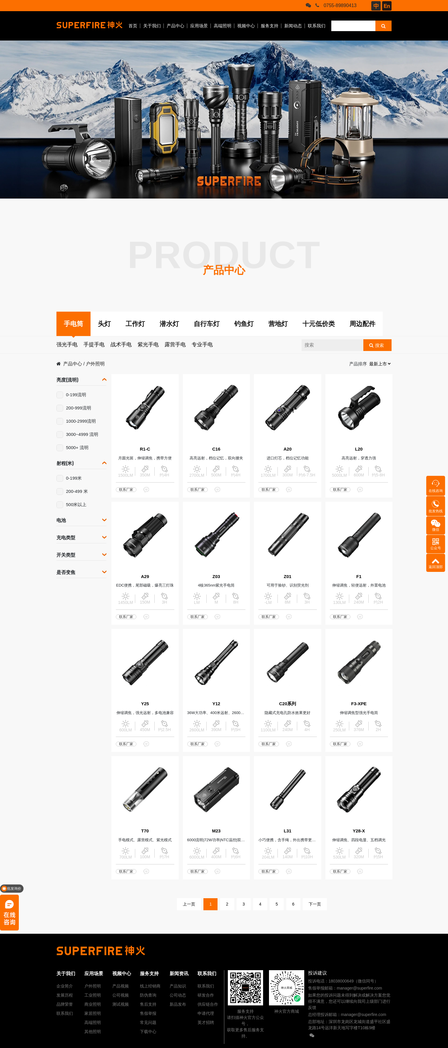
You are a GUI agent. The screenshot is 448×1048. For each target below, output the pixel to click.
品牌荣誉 (64, 1004)
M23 (216, 830)
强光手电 (67, 344)
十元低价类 (318, 324)
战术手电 (121, 344)
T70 (145, 830)
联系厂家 (126, 490)
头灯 (104, 324)
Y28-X (359, 830)
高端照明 (222, 25)
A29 (145, 576)
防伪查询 (148, 995)
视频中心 (246, 25)
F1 (359, 576)
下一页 (315, 904)
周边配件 (362, 324)
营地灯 (278, 324)
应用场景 (199, 25)
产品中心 (175, 25)
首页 (132, 25)
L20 (359, 448)
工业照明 (92, 995)
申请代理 (206, 1013)
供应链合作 (208, 1004)
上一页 (189, 904)
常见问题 (148, 1022)
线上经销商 (150, 986)
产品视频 (120, 986)
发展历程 (64, 995)
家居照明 (92, 1013)
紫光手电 (148, 344)
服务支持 (269, 25)
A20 (287, 448)
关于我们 (152, 25)
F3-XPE (359, 703)
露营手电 (175, 344)
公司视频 (120, 995)
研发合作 (206, 995)
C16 (216, 448)
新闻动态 (293, 25)
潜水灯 (169, 324)
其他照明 (92, 1031)
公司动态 (178, 995)
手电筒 (73, 324)
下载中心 (148, 1031)
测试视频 (120, 1004)
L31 (287, 830)
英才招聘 (206, 1022)
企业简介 (64, 986)
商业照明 (92, 1004)
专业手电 (202, 344)
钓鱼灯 (244, 324)
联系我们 (316, 25)
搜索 (379, 345)
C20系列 (287, 703)
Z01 (287, 576)
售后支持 (148, 1004)
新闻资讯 (179, 973)
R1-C (145, 448)
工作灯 (135, 324)
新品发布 (178, 1004)
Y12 (216, 703)
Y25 (145, 703)
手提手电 (94, 344)
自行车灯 (207, 324)
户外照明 (95, 363)
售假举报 (148, 1013)
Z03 (216, 576)
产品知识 (178, 986)
